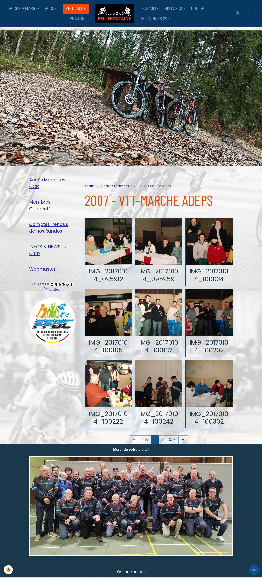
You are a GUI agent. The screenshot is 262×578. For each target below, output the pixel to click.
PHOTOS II (78, 18)
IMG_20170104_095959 (158, 275)
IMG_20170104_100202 (209, 346)
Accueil (90, 186)
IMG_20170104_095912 (108, 275)
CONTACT (199, 8)
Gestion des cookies (131, 572)
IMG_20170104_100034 (209, 275)
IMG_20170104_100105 (108, 346)
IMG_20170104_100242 (158, 417)
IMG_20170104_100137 (158, 346)
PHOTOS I (74, 8)
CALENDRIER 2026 (155, 18)
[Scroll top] (254, 570)
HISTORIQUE (175, 8)
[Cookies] (8, 569)
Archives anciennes (114, 186)
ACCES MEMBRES (24, 8)
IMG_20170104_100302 (209, 417)
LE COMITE (149, 8)
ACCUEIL (52, 8)
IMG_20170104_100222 (108, 417)
